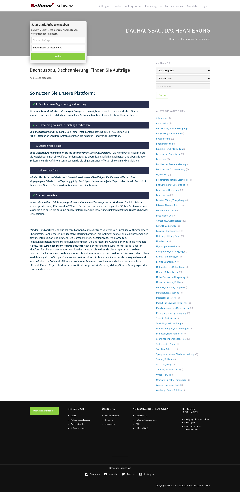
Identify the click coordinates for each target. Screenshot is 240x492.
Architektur (162, 123)
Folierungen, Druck (166, 210)
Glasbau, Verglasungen (168, 230)
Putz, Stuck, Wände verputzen (171, 302)
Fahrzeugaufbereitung (168, 189)
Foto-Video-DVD (164, 215)
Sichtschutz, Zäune (166, 343)
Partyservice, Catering (167, 292)
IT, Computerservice (166, 246)
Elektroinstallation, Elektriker (172, 179)
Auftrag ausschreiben (110, 6)
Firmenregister (153, 6)
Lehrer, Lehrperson (166, 261)
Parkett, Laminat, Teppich (170, 287)
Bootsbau (161, 159)
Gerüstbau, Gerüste (166, 225)
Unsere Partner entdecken (44, 410)
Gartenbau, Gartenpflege (169, 220)
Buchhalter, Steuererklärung (171, 164)
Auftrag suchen (133, 6)
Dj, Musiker (161, 174)
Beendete (191, 6)
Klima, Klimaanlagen (167, 256)
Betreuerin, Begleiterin (168, 154)
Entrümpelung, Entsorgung (170, 184)
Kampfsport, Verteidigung (170, 251)
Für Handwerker (174, 6)
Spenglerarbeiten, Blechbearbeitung (175, 354)
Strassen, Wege (164, 364)
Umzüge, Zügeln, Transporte (171, 379)
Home (172, 38)
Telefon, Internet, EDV (168, 369)
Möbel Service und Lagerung (170, 277)
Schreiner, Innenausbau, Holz (171, 338)
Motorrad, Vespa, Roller (168, 282)
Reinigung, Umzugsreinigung (171, 313)
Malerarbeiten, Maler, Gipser (171, 266)
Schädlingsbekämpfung (168, 323)
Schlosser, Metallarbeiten (169, 333)
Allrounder (161, 117)
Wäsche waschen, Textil (168, 384)
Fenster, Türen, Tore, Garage (171, 200)
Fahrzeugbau (163, 194)
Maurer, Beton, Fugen (167, 272)
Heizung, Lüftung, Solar (168, 236)
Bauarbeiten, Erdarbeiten (169, 148)
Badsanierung (163, 138)
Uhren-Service (163, 374)
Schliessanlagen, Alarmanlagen (172, 328)
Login (204, 6)
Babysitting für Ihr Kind (168, 133)
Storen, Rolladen (165, 359)
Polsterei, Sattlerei (166, 297)
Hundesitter (162, 241)
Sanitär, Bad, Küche (166, 318)
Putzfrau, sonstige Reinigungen (172, 307)
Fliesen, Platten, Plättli (168, 205)
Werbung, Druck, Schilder (169, 390)
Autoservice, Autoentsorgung (171, 128)
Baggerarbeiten (164, 143)
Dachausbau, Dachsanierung (170, 169)
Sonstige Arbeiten (165, 349)
